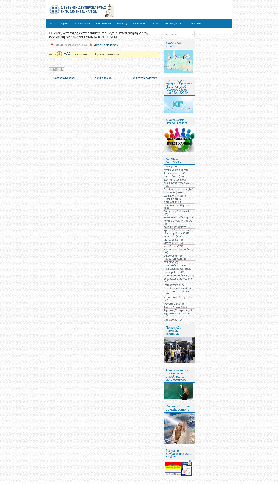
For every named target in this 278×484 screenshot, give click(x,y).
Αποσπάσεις (171, 176)
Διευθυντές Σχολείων (176, 183)
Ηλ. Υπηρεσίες (173, 23)
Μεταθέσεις (171, 239)
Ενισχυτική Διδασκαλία (106, 45)
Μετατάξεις (171, 243)
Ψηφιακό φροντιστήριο (177, 313)
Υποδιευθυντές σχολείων (178, 297)
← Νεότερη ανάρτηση (63, 77)
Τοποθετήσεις (172, 284)
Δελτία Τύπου (172, 179)
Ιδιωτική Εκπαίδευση (176, 217)
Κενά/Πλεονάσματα (175, 227)
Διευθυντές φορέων (175, 189)
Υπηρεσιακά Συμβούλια (177, 291)
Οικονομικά (170, 255)
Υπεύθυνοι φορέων (175, 288)
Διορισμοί (169, 192)
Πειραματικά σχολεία (176, 268)
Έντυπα (155, 23)
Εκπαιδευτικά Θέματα (176, 205)
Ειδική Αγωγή (171, 195)
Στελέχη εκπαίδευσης (176, 275)
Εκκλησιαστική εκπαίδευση (172, 200)
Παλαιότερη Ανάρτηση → (145, 77)
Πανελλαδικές (172, 265)
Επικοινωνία (194, 23)
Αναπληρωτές (172, 173)
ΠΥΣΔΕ (168, 262)
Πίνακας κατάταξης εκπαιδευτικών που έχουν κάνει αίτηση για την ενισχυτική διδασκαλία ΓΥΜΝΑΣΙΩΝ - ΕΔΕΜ (99, 35)
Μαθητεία (169, 236)
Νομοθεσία (139, 23)
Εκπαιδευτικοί (103, 23)
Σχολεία (65, 23)
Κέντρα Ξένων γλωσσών (178, 220)
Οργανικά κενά (172, 259)
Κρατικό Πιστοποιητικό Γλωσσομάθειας (177, 232)
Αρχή (52, 23)
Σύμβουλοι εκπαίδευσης (178, 278)
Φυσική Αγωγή (172, 307)
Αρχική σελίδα (103, 77)
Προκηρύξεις (171, 272)
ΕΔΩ (68, 53)
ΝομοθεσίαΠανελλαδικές (178, 249)
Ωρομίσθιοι (170, 319)
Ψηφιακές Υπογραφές (176, 310)
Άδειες (168, 166)
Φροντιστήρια (172, 303)
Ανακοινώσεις (82, 23)
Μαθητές (122, 23)
